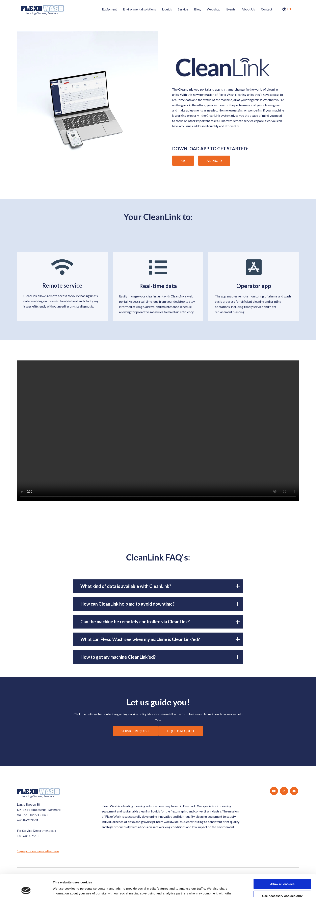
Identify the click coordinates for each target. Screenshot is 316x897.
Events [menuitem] (231, 9)
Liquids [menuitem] (167, 9)
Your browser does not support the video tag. (158, 430)
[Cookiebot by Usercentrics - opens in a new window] (26, 889)
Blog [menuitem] (197, 9)
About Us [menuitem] (248, 9)
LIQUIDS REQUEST (181, 731)
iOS (183, 160)
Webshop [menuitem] (213, 9)
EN (286, 9)
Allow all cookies (282, 861)
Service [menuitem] (183, 9)
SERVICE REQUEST (135, 731)
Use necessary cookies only (282, 873)
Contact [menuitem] (266, 9)
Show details (211, 889)
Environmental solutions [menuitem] (139, 9)
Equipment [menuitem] (109, 9)
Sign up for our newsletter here (38, 851)
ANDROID (214, 160)
